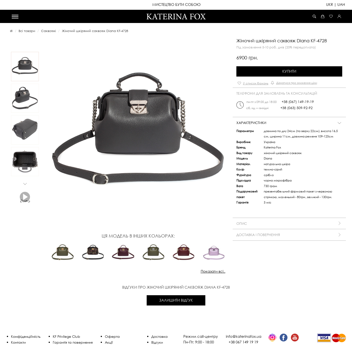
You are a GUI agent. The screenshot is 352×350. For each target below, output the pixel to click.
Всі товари (27, 31)
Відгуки (157, 342)
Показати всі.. (213, 271)
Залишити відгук (176, 300)
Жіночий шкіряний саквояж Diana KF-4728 (95, 31)
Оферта (112, 336)
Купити (289, 71)
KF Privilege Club (66, 336)
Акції (109, 342)
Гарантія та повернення (73, 342)
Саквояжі (48, 31)
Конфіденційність (26, 336)
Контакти (18, 342)
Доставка (159, 336)
